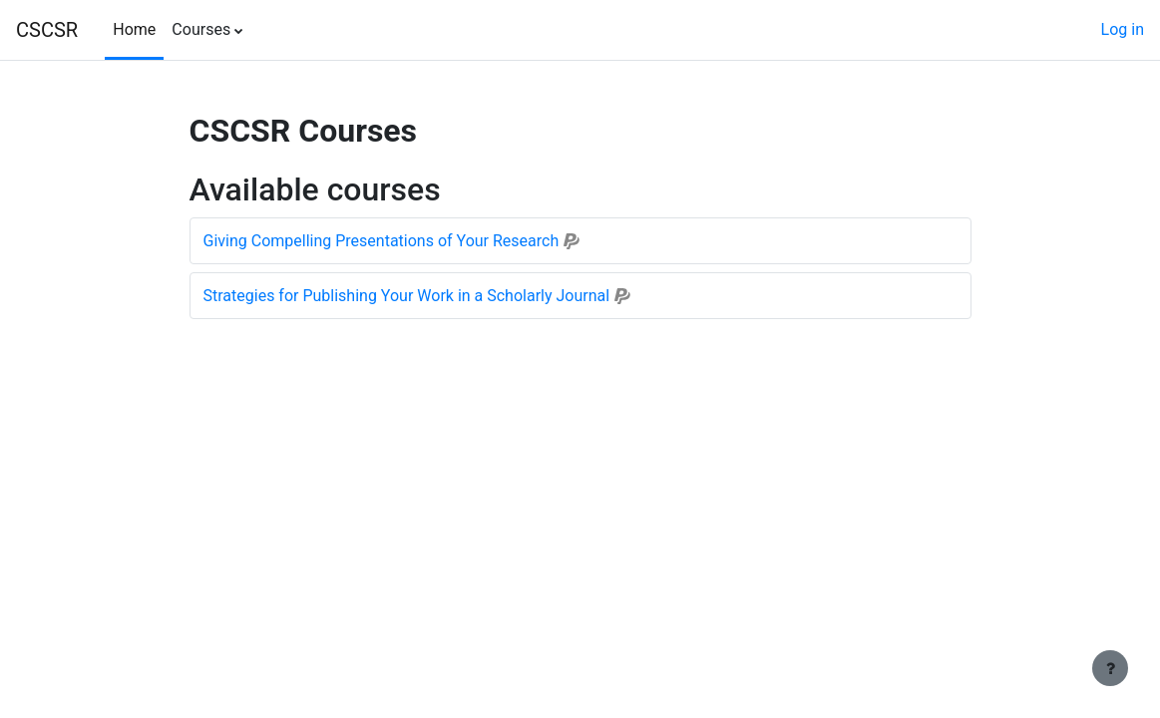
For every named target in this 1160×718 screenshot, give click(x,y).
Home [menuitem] (134, 29)
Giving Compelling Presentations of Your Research (381, 240)
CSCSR (47, 30)
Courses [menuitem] (201, 29)
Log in (1122, 29)
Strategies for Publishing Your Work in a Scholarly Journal (406, 295)
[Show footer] (1110, 668)
